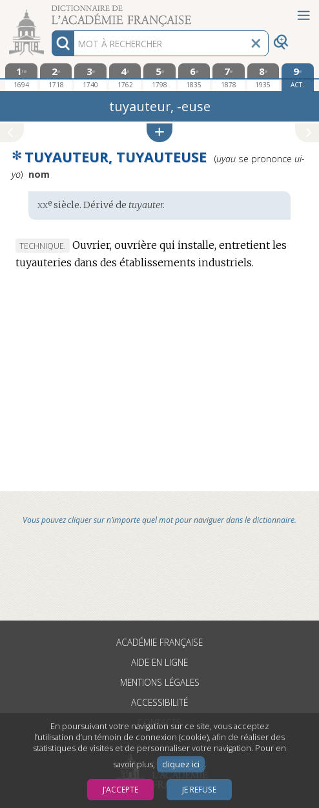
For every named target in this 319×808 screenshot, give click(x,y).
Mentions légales (160, 682)
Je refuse (199, 789)
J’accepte (120, 789)
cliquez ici (181, 764)
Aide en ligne (159, 662)
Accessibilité (159, 702)
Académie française (159, 642)
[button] (159, 132)
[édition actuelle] (298, 77)
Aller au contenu (50, 11)
